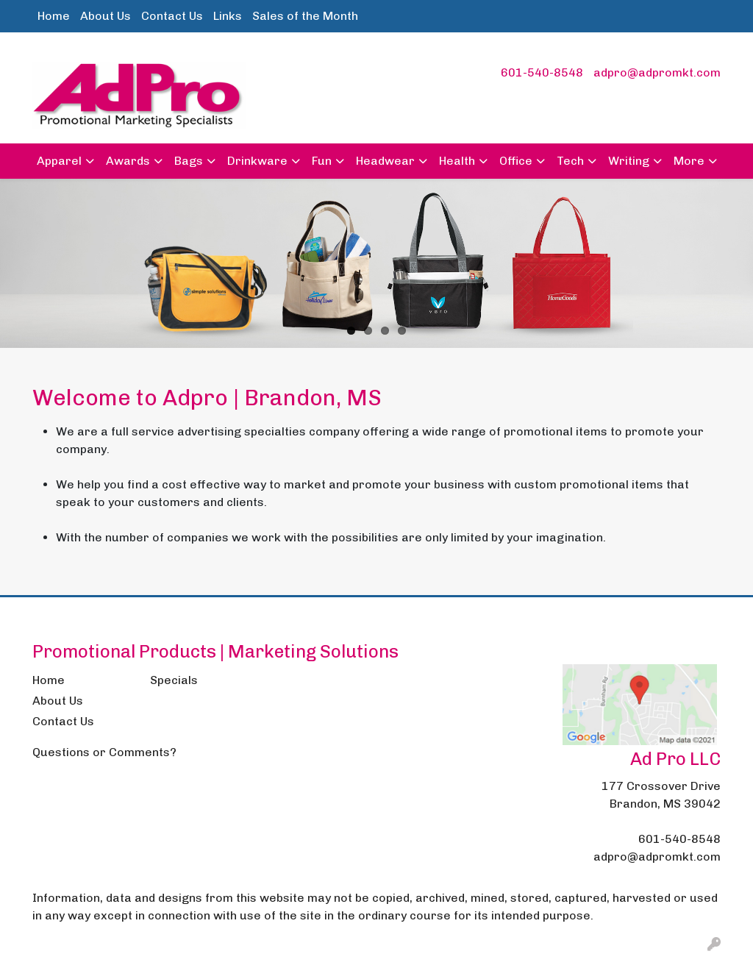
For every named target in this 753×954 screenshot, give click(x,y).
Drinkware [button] (257, 161)
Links (227, 16)
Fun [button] (322, 161)
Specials (174, 680)
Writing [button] (628, 161)
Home (54, 16)
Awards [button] (128, 161)
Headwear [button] (385, 161)
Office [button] (515, 161)
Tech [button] (570, 161)
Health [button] (457, 161)
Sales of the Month (305, 16)
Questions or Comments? (104, 752)
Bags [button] (188, 161)
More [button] (689, 161)
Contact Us (172, 16)
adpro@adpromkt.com (657, 72)
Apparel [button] (59, 161)
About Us (105, 16)
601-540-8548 (542, 72)
